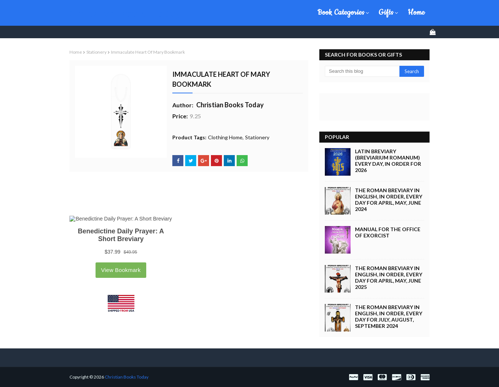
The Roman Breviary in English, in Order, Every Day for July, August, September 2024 (388, 316)
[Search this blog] (362, 71)
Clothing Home (225, 137)
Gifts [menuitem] (386, 13)
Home (75, 52)
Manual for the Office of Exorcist (387, 232)
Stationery (96, 52)
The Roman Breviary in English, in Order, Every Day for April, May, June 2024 (388, 199)
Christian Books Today (125, 12)
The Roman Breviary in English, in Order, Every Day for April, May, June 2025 (388, 277)
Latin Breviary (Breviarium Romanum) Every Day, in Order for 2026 (388, 160)
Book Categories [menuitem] (341, 13)
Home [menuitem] (416, 13)
